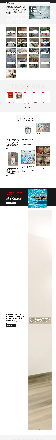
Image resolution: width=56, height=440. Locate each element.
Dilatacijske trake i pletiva (45, 42)
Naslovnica (20, 2)
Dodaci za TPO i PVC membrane (11, 52)
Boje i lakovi (22, 42)
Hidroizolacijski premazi (45, 52)
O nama (37, 2)
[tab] (39, 429)
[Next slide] (51, 98)
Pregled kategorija (11, 18)
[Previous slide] (5, 98)
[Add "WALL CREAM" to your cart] (13, 102)
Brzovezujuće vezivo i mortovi (33, 42)
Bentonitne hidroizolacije (11, 42)
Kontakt (41, 2)
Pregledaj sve (28, 107)
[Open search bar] (45, 2)
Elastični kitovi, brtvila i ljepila (22, 52)
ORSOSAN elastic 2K (17, 100)
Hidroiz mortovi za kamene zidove (34, 52)
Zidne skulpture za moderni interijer (10, 326)
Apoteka (24, 2)
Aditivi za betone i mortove (11, 32)
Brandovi (29, 2)
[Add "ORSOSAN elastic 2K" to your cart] (22, 102)
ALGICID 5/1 (34, 100)
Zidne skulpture (10, 73)
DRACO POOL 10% (39, 12)
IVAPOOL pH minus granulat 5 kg (45, 100)
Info (34, 2)
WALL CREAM (8, 100)
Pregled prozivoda (11, 202)
